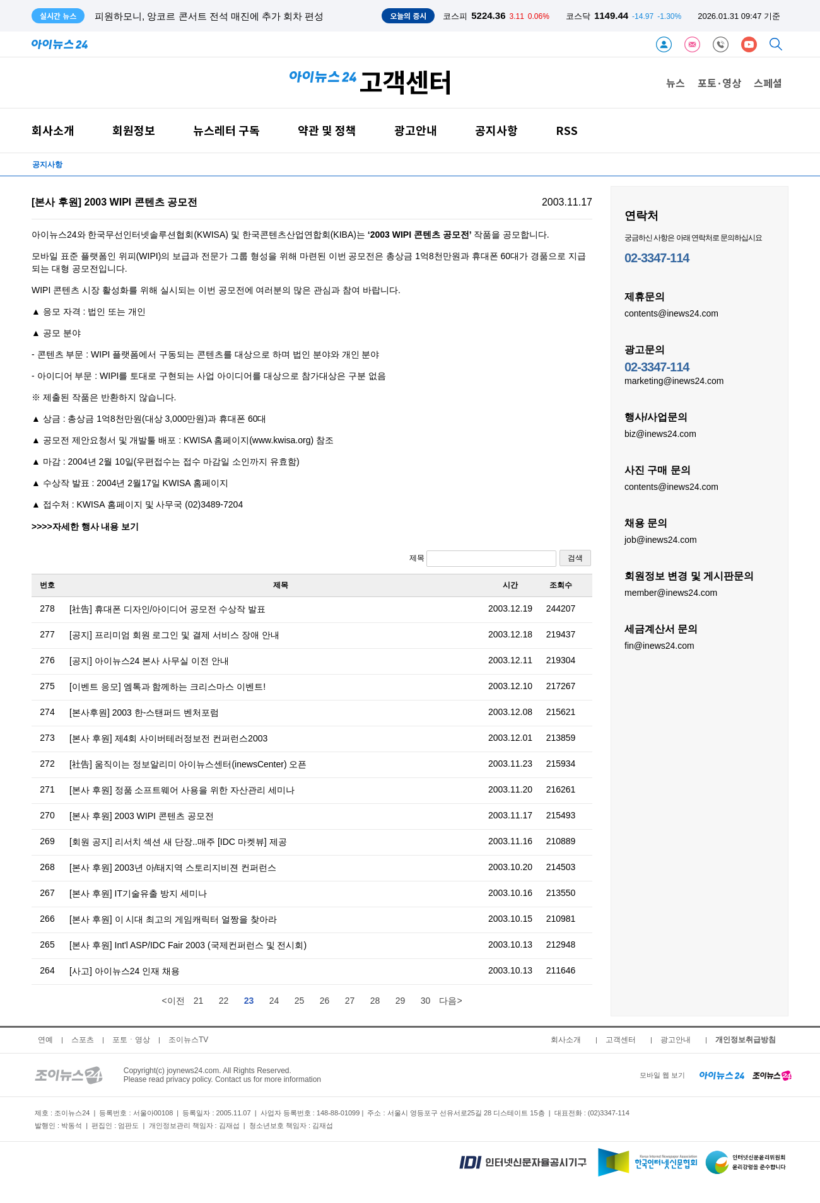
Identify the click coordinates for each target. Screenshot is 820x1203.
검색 (575, 558)
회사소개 (53, 130)
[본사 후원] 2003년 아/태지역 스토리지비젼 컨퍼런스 (172, 868)
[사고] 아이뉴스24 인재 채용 (124, 971)
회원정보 (133, 130)
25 (300, 1001)
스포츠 (82, 1039)
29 (400, 1001)
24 (274, 1001)
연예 (45, 1039)
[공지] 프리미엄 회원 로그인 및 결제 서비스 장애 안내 (174, 635)
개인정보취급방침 (745, 1039)
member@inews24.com (670, 592)
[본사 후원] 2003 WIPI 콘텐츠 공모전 (141, 816)
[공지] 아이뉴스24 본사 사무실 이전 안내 (149, 661)
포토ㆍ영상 (131, 1039)
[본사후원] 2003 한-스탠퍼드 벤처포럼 (144, 712)
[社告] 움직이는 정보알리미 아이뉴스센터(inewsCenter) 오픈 (188, 764)
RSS (567, 130)
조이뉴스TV (188, 1039)
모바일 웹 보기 (662, 1075)
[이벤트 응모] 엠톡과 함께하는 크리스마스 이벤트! (167, 687)
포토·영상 (719, 82)
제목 (482, 558)
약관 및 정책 (327, 130)
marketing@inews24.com (673, 380)
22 (224, 1001)
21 (199, 1001)
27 (350, 1001)
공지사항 (496, 130)
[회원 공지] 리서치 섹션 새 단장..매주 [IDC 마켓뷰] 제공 (178, 842)
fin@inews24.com (659, 645)
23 (249, 1001)
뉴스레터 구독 (226, 130)
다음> (450, 1001)
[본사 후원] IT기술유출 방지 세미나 (138, 893)
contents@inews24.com (671, 313)
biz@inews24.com (660, 433)
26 (325, 1001)
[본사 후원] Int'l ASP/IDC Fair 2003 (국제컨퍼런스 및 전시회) (188, 945)
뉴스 (675, 82)
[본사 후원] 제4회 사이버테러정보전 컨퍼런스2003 (168, 738)
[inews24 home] (722, 1075)
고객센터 (621, 1039)
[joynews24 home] (772, 1075)
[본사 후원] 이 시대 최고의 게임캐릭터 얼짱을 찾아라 (173, 919)
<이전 (172, 1001)
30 (426, 1001)
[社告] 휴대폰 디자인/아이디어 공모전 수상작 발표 (167, 609)
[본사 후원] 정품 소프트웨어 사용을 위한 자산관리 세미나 (182, 790)
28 (375, 1001)
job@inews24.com (660, 539)
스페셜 (768, 82)
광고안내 (415, 130)
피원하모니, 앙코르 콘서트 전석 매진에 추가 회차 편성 (209, 16)
